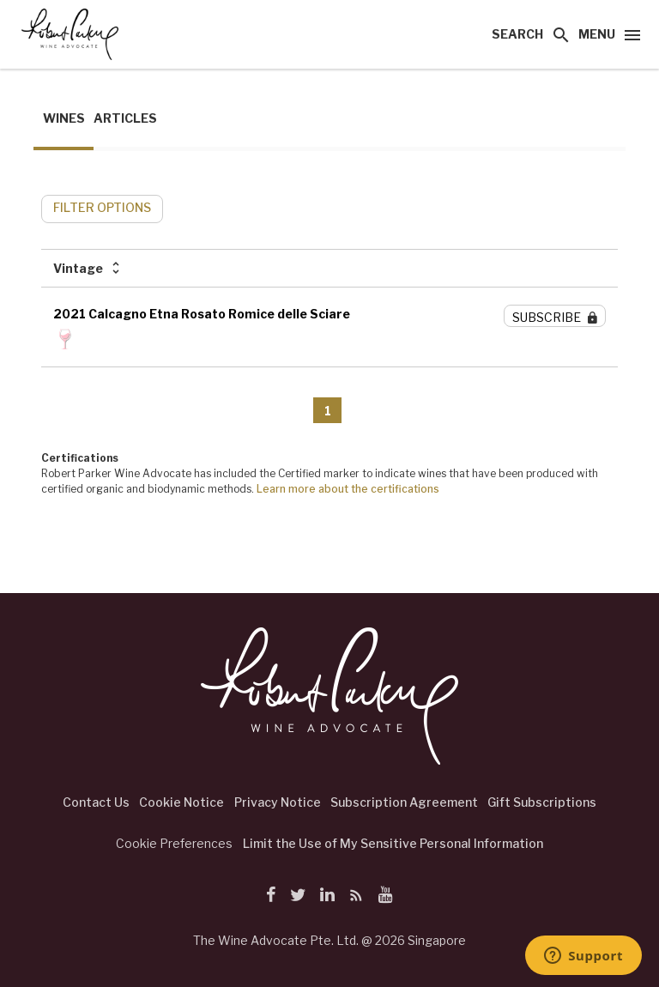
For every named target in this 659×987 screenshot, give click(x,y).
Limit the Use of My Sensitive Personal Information (393, 843)
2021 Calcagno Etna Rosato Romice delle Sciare (201, 313)
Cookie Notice (181, 802)
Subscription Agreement (404, 802)
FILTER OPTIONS (102, 207)
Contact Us (96, 802)
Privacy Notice (277, 802)
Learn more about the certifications (348, 488)
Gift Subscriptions (541, 802)
